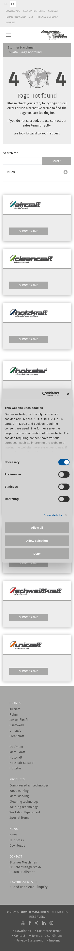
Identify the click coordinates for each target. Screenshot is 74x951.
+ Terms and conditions (45, 936)
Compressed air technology (29, 785)
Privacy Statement (48, 16)
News (13, 835)
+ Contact (18, 936)
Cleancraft (16, 736)
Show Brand (28, 231)
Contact (53, 10)
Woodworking (19, 791)
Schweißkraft (18, 720)
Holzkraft (15, 757)
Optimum (16, 747)
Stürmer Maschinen (21, 47)
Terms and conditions (20, 16)
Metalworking (19, 796)
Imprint (10, 22)
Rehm (13, 714)
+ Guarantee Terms (48, 931)
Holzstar (15, 768)
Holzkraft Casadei (22, 763)
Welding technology (23, 807)
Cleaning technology (23, 801)
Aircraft (14, 709)
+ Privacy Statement (28, 940)
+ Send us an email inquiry (28, 887)
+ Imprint (53, 940)
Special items (19, 818)
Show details (53, 515)
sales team (31, 125)
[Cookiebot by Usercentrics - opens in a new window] (44, 394)
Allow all (37, 527)
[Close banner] (68, 394)
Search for (10, 153)
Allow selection (37, 540)
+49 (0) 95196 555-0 (24, 882)
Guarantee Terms (34, 10)
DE (6, 4)
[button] (37, 175)
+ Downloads (22, 931)
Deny (37, 553)
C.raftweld (16, 725)
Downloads (13, 10)
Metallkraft (17, 752)
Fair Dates (16, 840)
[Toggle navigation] (8, 35)
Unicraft (15, 730)
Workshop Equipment (24, 812)
